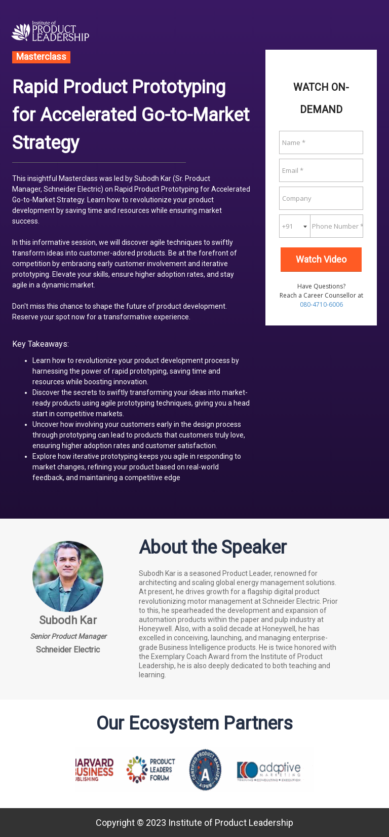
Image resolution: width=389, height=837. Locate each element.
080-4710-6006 (321, 304)
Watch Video (321, 259)
